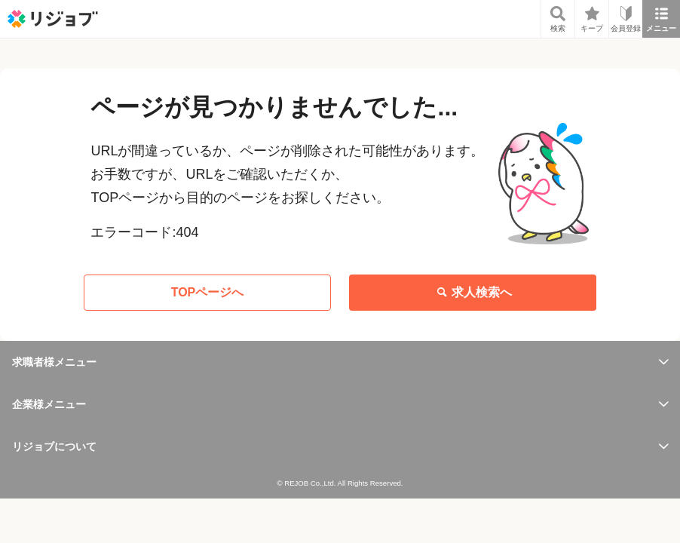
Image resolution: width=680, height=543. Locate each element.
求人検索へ (472, 292)
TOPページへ (207, 292)
